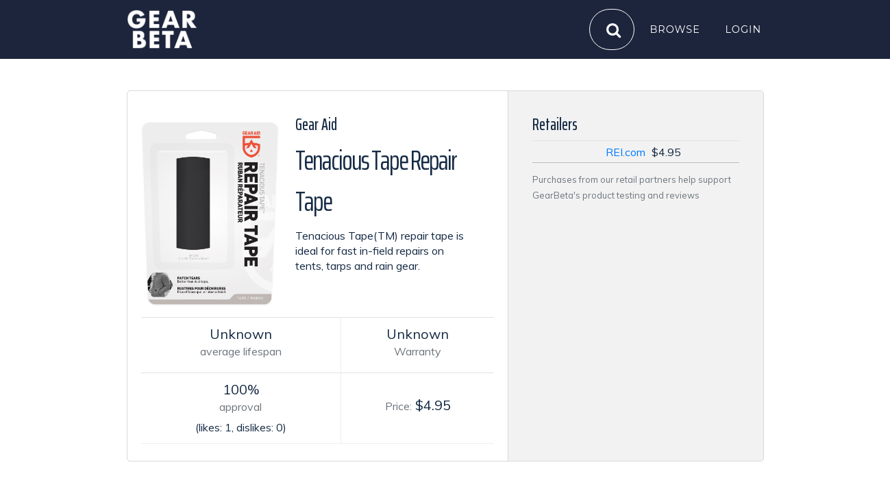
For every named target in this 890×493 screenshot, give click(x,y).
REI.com (625, 152)
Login (744, 29)
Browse (675, 29)
